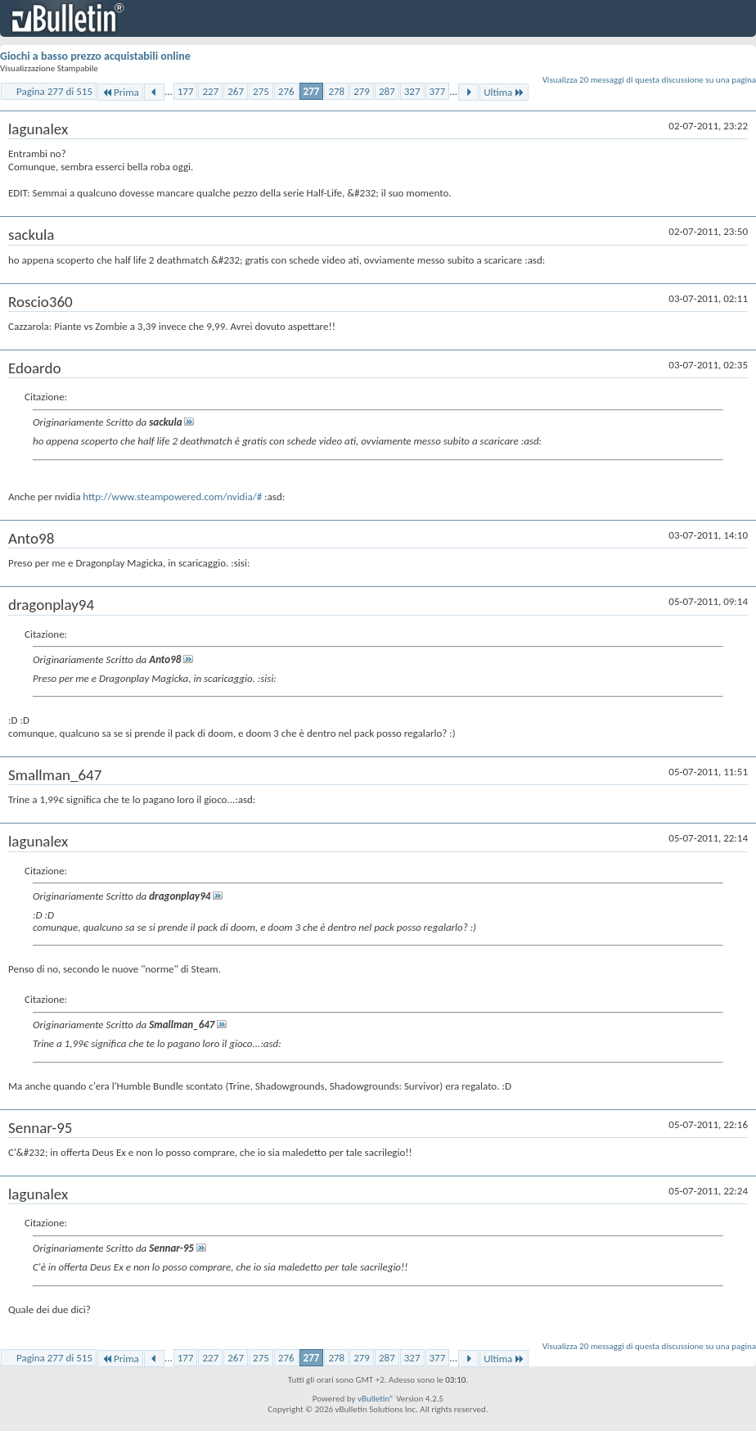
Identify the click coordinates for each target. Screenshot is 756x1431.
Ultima (504, 92)
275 (261, 91)
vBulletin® (376, 1398)
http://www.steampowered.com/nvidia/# (172, 496)
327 (412, 91)
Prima (120, 92)
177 (186, 91)
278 (336, 91)
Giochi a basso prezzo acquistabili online (95, 56)
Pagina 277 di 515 (54, 91)
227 (210, 91)
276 (286, 91)
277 (312, 91)
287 (387, 91)
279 (361, 91)
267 (235, 91)
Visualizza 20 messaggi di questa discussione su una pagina (649, 79)
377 (438, 91)
